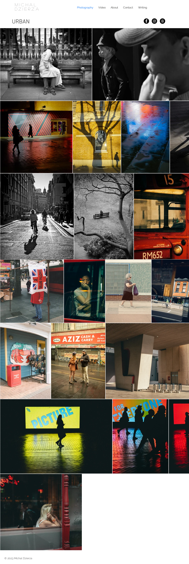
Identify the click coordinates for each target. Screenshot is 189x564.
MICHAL (26, 4)
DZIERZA (27, 9)
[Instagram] (154, 21)
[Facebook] (146, 21)
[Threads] (162, 21)
